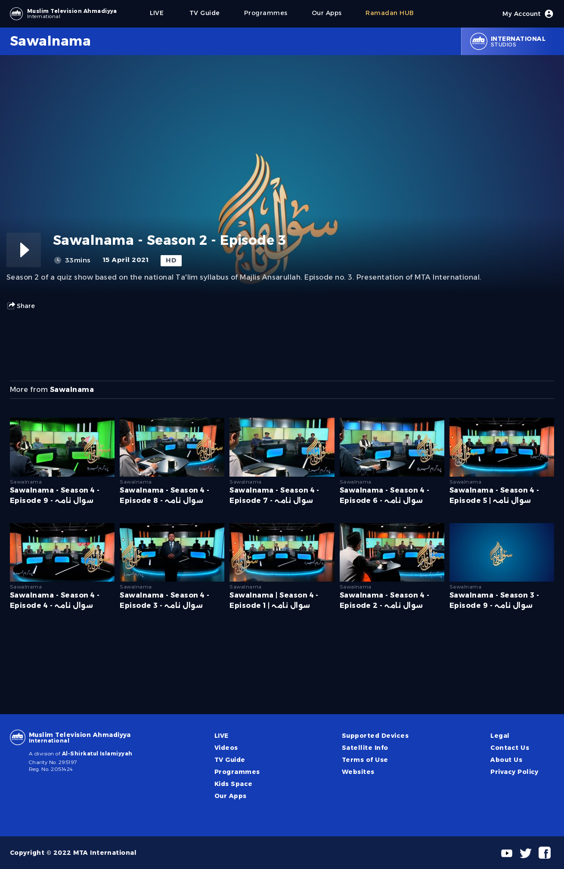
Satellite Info (365, 748)
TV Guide (229, 760)
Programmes (237, 772)
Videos (226, 748)
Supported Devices (375, 736)
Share (20, 306)
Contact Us (509, 748)
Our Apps (230, 796)
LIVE (221, 736)
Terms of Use (365, 760)
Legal (499, 736)
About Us (506, 760)
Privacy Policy (514, 772)
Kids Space (233, 784)
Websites (358, 772)
